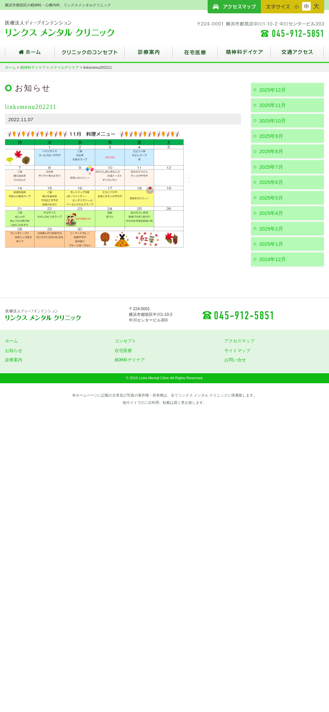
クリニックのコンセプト (90, 54)
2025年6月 (271, 182)
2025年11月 (272, 105)
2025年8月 (271, 151)
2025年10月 (272, 121)
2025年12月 (272, 90)
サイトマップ (237, 350)
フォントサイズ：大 (316, 6)
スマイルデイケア (64, 67)
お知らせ (13, 350)
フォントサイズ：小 (296, 6)
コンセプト (125, 340)
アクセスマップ (234, 6)
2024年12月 (272, 259)
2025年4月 (271, 213)
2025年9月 (271, 136)
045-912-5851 (237, 314)
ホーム (30, 54)
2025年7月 (271, 167)
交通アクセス (297, 54)
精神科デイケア (244, 54)
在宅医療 (195, 54)
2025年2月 (271, 228)
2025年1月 (271, 244)
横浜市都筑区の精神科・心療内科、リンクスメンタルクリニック (71, 28)
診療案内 (149, 54)
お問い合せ (235, 359)
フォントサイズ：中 (306, 6)
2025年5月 (271, 198)
